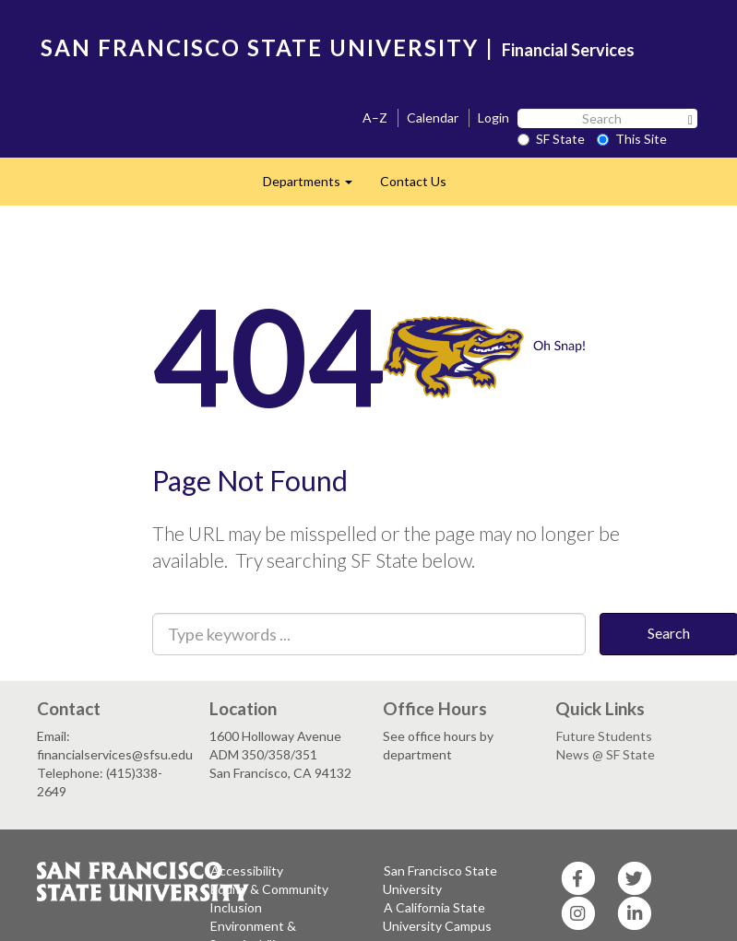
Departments (314, 186)
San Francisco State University (440, 880)
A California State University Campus (437, 917)
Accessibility (246, 870)
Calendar (432, 117)
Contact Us (413, 181)
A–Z (375, 117)
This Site (632, 139)
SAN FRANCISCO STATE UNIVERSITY (260, 47)
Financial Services (568, 50)
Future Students (604, 736)
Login (493, 117)
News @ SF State (605, 754)
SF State (551, 139)
